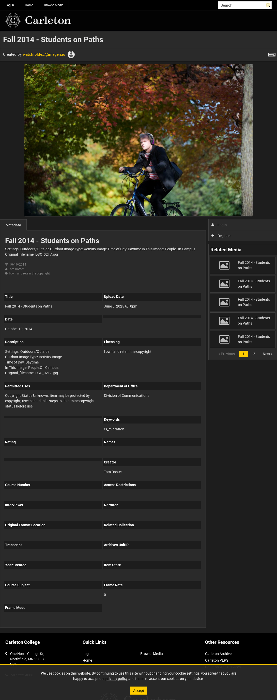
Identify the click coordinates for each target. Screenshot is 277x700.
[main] (138, 332)
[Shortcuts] (271, 53)
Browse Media (54, 5)
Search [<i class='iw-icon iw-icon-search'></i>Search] (268, 4)
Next (268, 353)
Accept (138, 690)
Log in (10, 5)
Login (219, 224)
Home (29, 5)
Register (221, 235)
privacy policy (116, 678)
